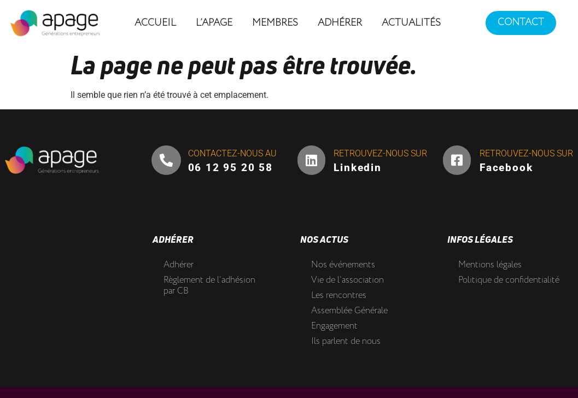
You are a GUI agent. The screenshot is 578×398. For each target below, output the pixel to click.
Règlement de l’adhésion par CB (209, 285)
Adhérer (340, 23)
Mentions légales (490, 265)
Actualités (411, 23)
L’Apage (214, 23)
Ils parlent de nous (346, 341)
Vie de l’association (347, 280)
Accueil (155, 23)
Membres (275, 23)
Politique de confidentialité (508, 280)
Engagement (334, 326)
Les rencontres (338, 295)
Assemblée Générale (349, 311)
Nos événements (343, 265)
